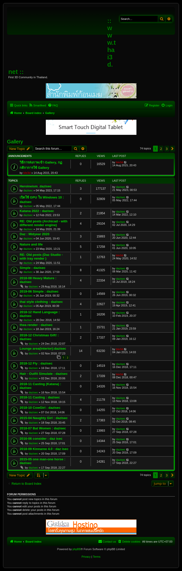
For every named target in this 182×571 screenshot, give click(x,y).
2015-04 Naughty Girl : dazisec (44, 418)
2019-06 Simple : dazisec (39, 291)
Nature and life (31, 244)
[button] (172, 149)
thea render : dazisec (36, 325)
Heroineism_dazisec (36, 186)
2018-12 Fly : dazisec (36, 363)
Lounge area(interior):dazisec (43, 348)
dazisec (28, 190)
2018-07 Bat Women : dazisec (43, 428)
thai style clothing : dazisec (41, 302)
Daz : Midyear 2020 (34, 234)
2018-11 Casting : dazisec (40, 397)
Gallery (15, 141)
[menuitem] (37, 105)
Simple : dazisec (33, 268)
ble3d (27, 172)
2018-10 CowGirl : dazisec (40, 408)
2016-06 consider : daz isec (41, 438)
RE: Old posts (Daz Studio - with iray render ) (41, 256)
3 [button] (167, 148)
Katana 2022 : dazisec (37, 211)
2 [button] (161, 148)
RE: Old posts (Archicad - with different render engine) (43, 223)
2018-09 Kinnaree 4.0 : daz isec (44, 449)
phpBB (76, 549)
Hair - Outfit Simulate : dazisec (44, 374)
